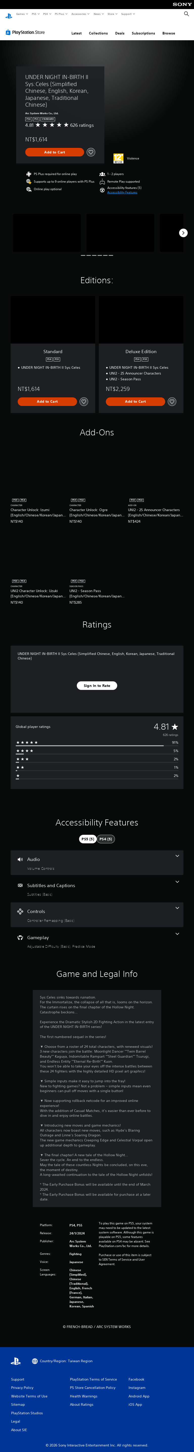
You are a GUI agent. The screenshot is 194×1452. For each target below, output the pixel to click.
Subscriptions (143, 28)
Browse (168, 28)
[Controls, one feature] (97, 910)
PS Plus (59, 14)
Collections (98, 28)
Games (20, 14)
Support (126, 14)
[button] (122, 187)
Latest (76, 28)
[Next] (183, 228)
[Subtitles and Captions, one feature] (97, 884)
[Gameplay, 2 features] (97, 936)
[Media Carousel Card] (47, 228)
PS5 (34, 14)
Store (110, 14)
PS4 (45, 14)
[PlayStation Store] (26, 27)
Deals (120, 28)
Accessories (78, 14)
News (97, 14)
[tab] (88, 834)
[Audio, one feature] (97, 858)
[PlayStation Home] (9, 14)
